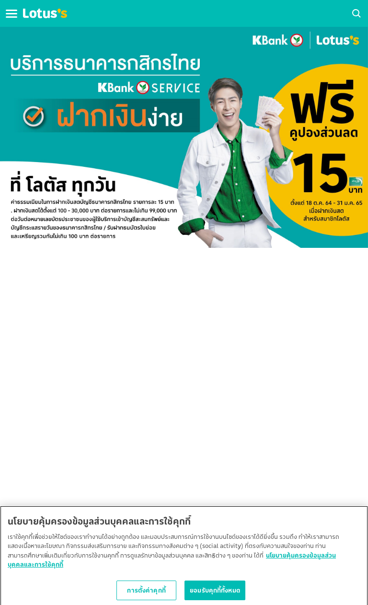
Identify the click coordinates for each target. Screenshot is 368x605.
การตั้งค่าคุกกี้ (146, 592)
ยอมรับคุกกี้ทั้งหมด (215, 592)
